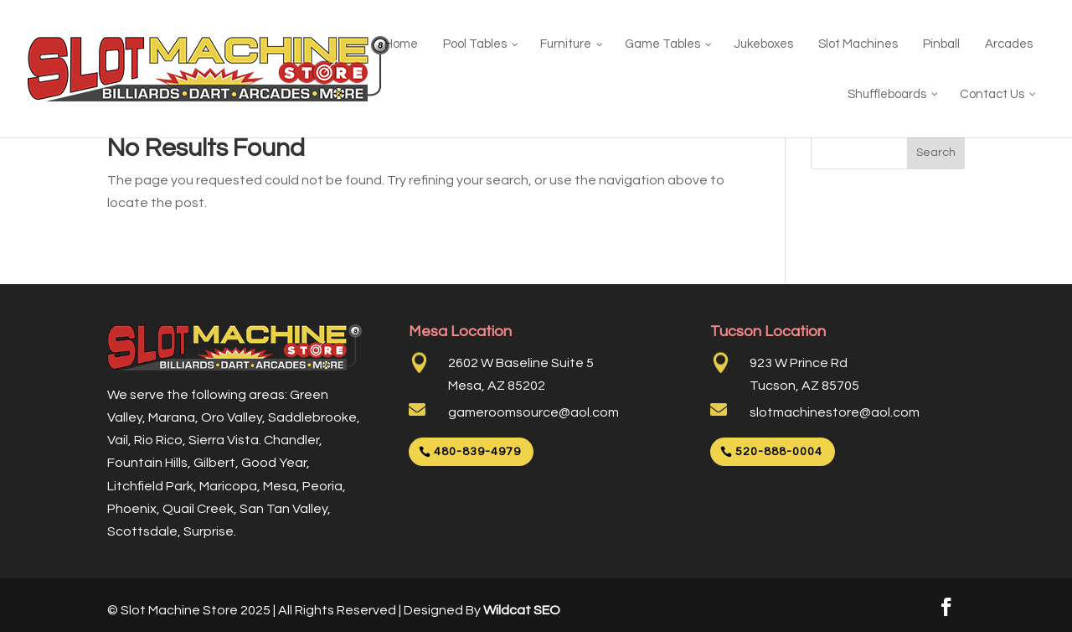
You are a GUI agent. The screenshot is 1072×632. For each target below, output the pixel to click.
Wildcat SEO (521, 610)
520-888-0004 (778, 452)
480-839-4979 (477, 452)
